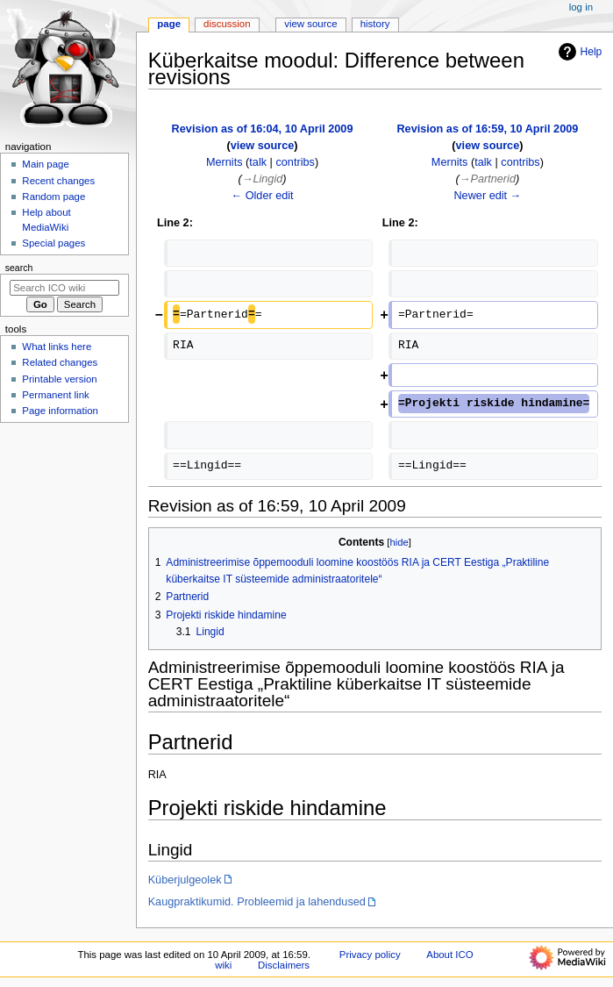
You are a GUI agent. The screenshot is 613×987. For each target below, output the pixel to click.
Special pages (53, 243)
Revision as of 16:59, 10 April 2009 (487, 129)
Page (169, 23)
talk (258, 162)
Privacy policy (370, 954)
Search (19, 267)
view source (263, 145)
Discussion (226, 23)
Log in (581, 7)
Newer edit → (487, 196)
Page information (60, 410)
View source (310, 23)
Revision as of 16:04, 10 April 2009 (262, 129)
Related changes (59, 362)
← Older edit (262, 196)
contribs (294, 162)
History (375, 23)
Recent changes (58, 180)
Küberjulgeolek (185, 880)
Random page (53, 196)
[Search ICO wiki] (64, 288)
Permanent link (55, 395)
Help (578, 52)
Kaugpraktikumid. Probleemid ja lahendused (257, 902)
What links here (56, 346)
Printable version (59, 379)
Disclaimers (284, 965)
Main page (45, 164)
